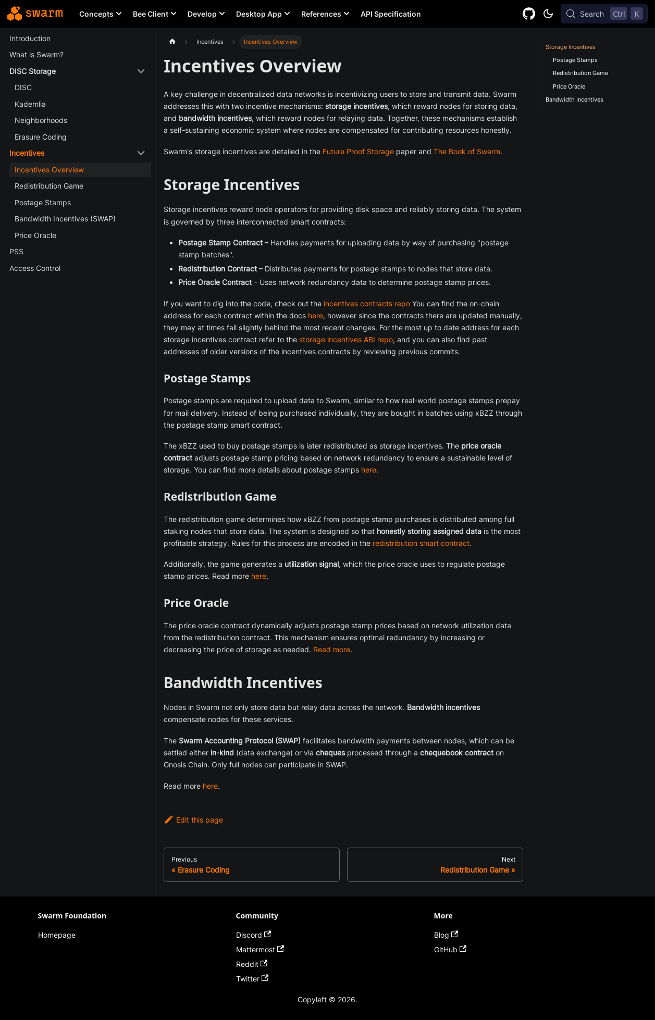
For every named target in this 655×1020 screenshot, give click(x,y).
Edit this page (193, 819)
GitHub (450, 949)
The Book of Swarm (467, 151)
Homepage (57, 934)
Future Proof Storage (358, 151)
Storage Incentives (571, 47)
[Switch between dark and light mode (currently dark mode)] (548, 13)
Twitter (252, 978)
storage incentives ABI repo (346, 339)
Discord (253, 934)
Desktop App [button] (259, 13)
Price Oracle (569, 86)
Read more (331, 649)
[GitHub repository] (529, 14)
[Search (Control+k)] (604, 13)
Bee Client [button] (150, 13)
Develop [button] (202, 13)
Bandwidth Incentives (574, 99)
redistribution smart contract (421, 543)
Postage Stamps (575, 60)
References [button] (321, 13)
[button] (77, 71)
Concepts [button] (96, 13)
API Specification (391, 13)
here (315, 315)
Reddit (252, 964)
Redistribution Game (580, 73)
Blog (446, 934)
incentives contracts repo (367, 303)
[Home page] (172, 42)
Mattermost (260, 949)
